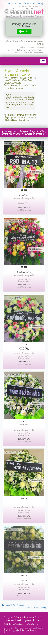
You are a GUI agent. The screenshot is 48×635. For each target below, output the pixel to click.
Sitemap (7, 632)
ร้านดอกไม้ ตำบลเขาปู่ (37, 608)
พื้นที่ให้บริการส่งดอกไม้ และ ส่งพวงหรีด (24, 632)
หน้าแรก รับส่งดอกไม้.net (18, 3)
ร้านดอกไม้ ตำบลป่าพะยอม (13, 605)
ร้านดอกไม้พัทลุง (37, 3)
